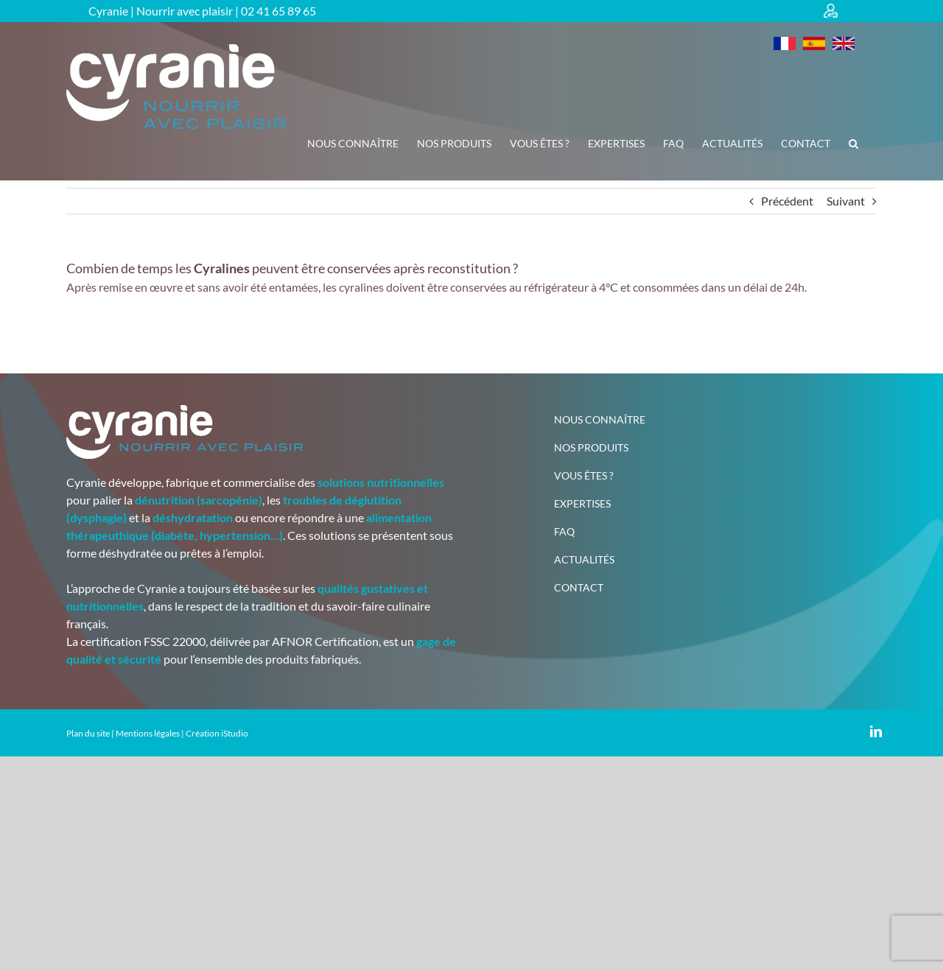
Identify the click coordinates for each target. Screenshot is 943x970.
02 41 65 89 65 (278, 11)
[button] (853, 143)
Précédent (787, 201)
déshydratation (193, 517)
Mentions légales (148, 733)
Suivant (846, 201)
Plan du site (88, 733)
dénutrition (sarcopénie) (198, 500)
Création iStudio (217, 733)
